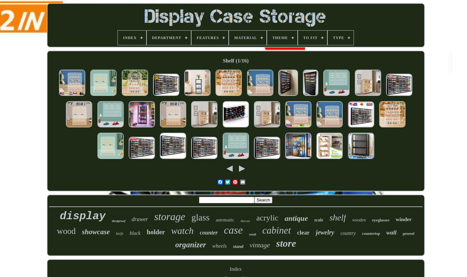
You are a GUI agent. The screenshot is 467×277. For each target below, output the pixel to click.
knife (119, 233)
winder (404, 219)
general (408, 233)
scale (318, 220)
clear (303, 232)
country (348, 233)
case (233, 230)
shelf (338, 217)
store (286, 243)
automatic (225, 219)
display (83, 216)
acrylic (267, 217)
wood (66, 231)
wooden (359, 220)
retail (252, 234)
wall (391, 232)
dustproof (118, 221)
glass (200, 217)
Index (236, 269)
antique (296, 218)
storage (169, 216)
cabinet (276, 230)
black (135, 233)
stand (238, 246)
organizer (190, 244)
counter (209, 233)
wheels (219, 246)
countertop (371, 233)
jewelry (325, 232)
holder (156, 232)
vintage (260, 245)
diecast (245, 221)
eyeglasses (381, 220)
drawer (140, 219)
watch (182, 230)
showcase (96, 232)
